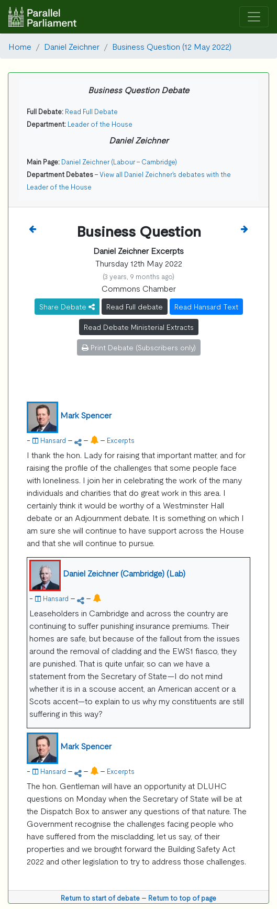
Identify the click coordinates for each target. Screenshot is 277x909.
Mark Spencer (86, 414)
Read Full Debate (91, 111)
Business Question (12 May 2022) (171, 46)
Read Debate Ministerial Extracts (139, 327)
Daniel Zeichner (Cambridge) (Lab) (124, 573)
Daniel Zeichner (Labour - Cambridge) (119, 161)
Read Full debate (134, 306)
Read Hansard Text (206, 306)
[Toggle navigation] (254, 17)
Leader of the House (100, 123)
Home (19, 46)
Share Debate (67, 306)
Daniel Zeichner (71, 46)
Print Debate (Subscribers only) (139, 347)
